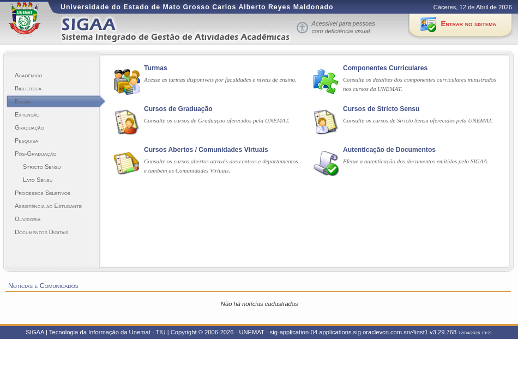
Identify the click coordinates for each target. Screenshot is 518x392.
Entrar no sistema (468, 24)
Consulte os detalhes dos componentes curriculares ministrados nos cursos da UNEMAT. (419, 84)
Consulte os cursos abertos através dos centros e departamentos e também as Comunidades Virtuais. (221, 166)
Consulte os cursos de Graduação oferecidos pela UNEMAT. (217, 120)
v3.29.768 (443, 332)
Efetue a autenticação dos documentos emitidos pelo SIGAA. (416, 161)
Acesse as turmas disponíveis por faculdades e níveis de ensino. (220, 79)
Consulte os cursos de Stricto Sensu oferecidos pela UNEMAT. (418, 120)
